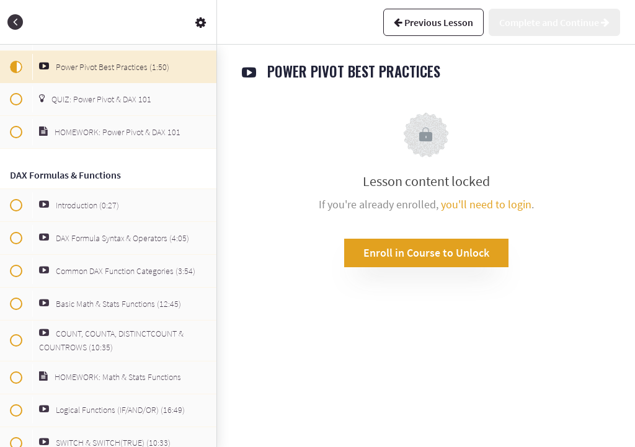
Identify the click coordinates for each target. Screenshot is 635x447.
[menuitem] (200, 22)
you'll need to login (486, 204)
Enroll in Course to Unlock (426, 253)
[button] (15, 22)
